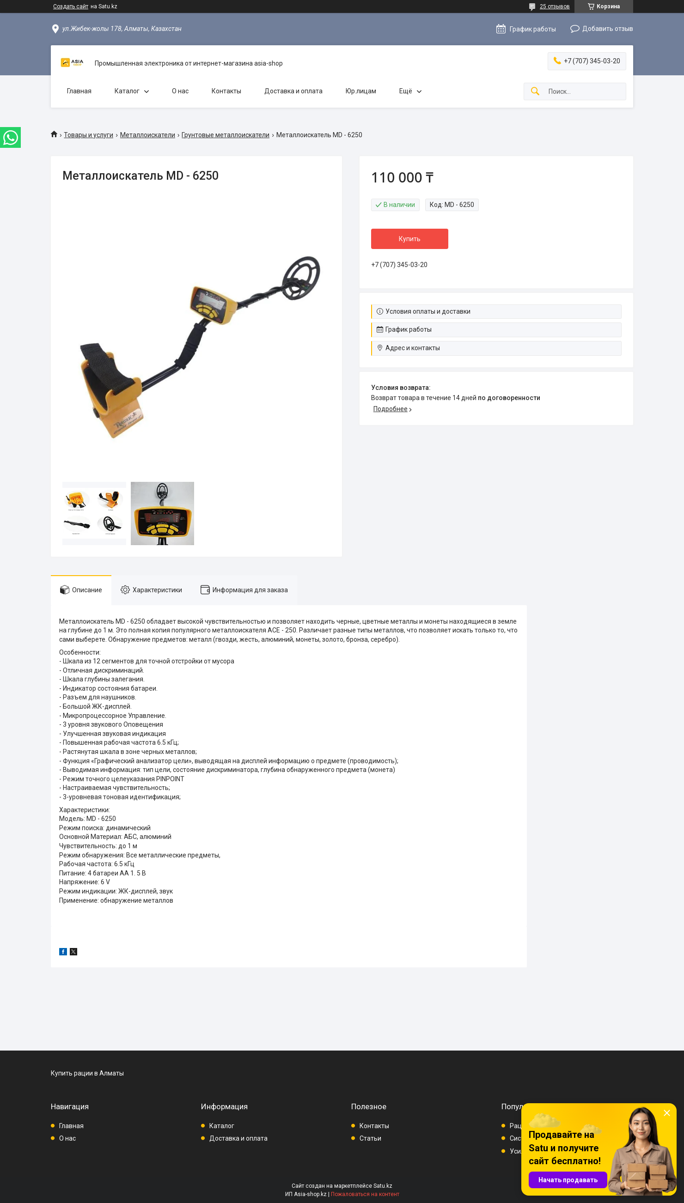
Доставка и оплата (293, 91)
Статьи (370, 1138)
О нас (180, 91)
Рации (519, 1126)
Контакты (226, 91)
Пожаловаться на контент (365, 1194)
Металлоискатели (147, 135)
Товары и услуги (88, 135)
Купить (410, 239)
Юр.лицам (361, 91)
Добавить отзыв (607, 28)
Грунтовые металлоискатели (225, 135)
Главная (79, 91)
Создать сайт (70, 6)
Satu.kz (382, 1186)
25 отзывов (555, 6)
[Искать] (535, 92)
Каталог (127, 91)
